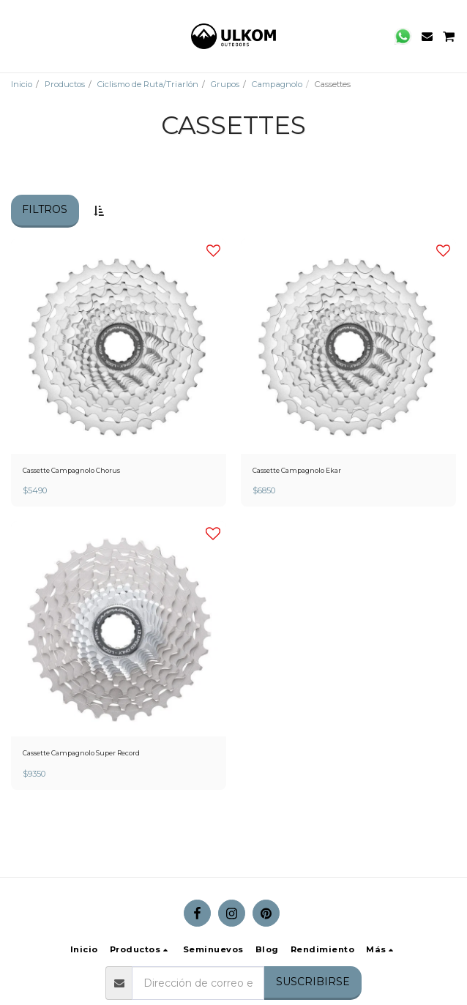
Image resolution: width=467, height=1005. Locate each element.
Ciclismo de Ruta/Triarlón (147, 84)
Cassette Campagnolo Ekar (297, 470)
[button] (16, 36)
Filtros (44, 209)
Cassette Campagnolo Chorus (71, 470)
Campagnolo (277, 84)
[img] (118, 346)
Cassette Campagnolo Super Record (81, 753)
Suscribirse (313, 981)
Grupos (225, 84)
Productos (65, 84)
